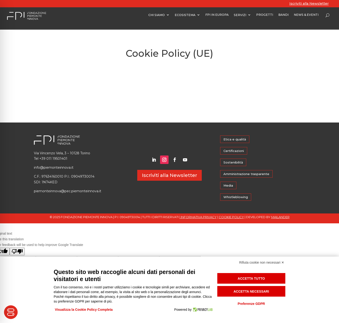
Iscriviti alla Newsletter (309, 3)
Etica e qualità (234, 139)
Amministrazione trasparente (246, 174)
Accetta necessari (251, 291)
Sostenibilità (233, 162)
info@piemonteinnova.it (53, 167)
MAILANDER (280, 217)
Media (228, 185)
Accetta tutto (251, 278)
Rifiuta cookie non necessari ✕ (261, 262)
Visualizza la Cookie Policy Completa (84, 309)
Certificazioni (233, 151)
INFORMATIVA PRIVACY (198, 217)
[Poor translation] (17, 251)
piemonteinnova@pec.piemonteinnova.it (67, 191)
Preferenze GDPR (251, 304)
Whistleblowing (235, 197)
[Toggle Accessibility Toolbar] (11, 312)
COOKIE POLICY (231, 217)
